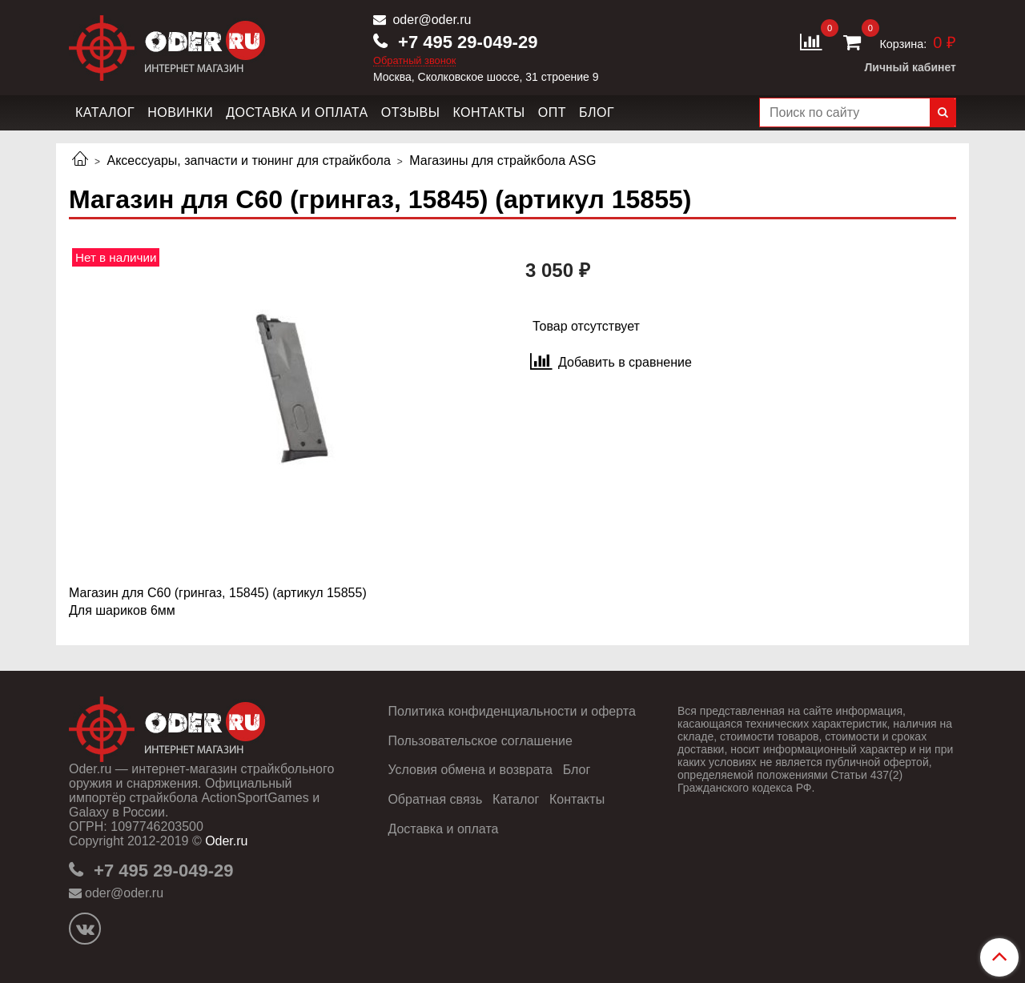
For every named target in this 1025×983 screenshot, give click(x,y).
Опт (552, 112)
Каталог (105, 112)
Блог (596, 112)
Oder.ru (226, 841)
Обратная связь (435, 799)
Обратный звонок (414, 61)
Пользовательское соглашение (480, 741)
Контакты (488, 112)
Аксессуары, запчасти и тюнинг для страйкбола (248, 160)
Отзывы (410, 112)
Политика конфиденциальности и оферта (511, 711)
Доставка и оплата (297, 112)
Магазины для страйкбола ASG (502, 160)
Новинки (180, 112)
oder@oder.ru (430, 19)
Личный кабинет (910, 67)
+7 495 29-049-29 (465, 42)
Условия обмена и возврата (470, 769)
